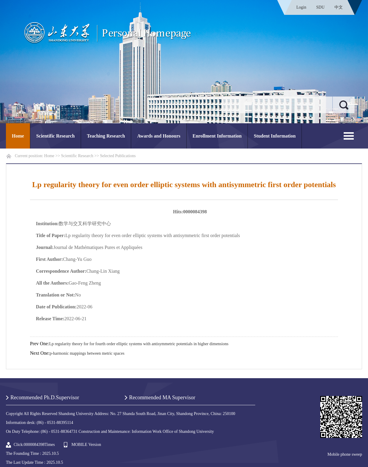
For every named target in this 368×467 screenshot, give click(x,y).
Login (301, 7)
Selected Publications (118, 156)
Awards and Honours (158, 135)
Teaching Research (106, 135)
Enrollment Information (217, 135)
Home (18, 135)
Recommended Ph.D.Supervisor (44, 397)
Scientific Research (55, 135)
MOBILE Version (86, 444)
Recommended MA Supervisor (162, 397)
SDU (320, 7)
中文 (338, 7)
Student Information (275, 135)
